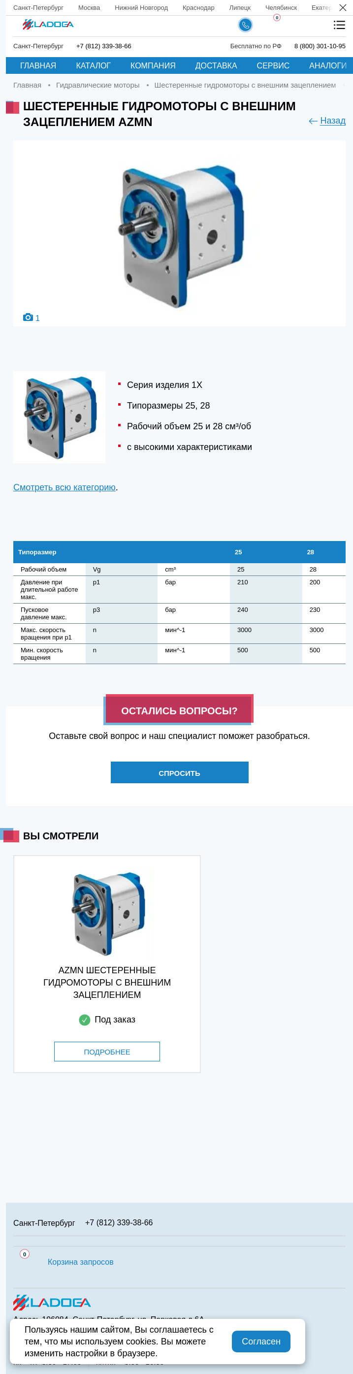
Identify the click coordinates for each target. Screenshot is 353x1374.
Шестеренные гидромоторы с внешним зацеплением (245, 85)
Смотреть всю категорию (64, 487)
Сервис (273, 66)
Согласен (261, 1341)
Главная (38, 66)
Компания (153, 66)
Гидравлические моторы (97, 85)
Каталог (93, 66)
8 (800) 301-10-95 (320, 46)
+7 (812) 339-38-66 (103, 46)
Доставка (216, 66)
